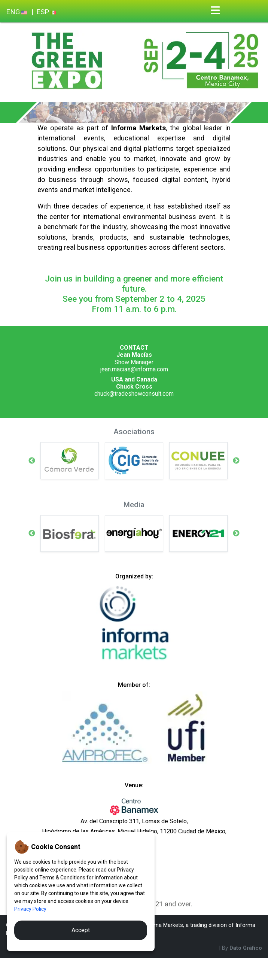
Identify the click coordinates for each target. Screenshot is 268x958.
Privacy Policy (30, 909)
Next (236, 461)
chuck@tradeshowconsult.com (134, 393)
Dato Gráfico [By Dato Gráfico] (245, 948)
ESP (46, 12)
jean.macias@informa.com (134, 369)
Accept (80, 930)
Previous (32, 461)
